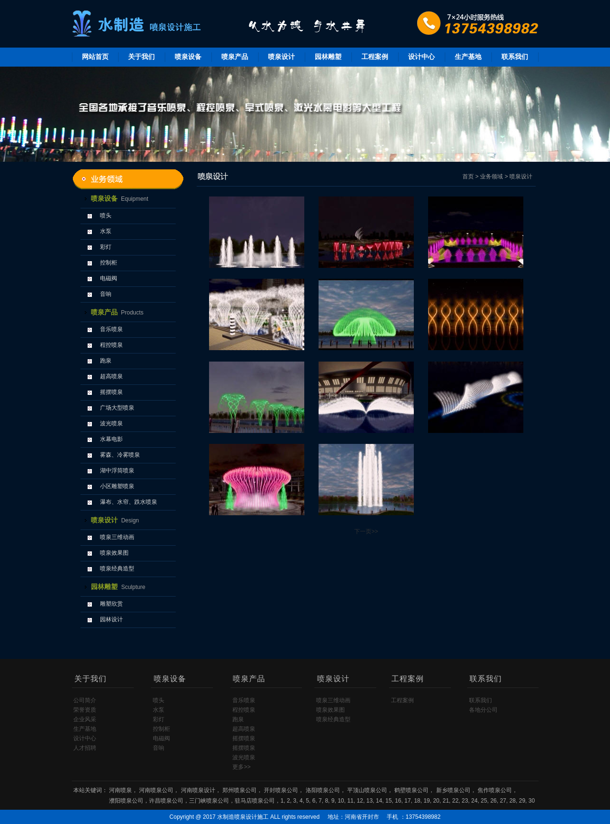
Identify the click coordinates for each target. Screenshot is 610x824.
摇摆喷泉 (111, 392)
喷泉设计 (281, 56)
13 (369, 800)
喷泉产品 (234, 56)
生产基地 (468, 56)
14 (379, 800)
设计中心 (421, 56)
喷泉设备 (188, 56)
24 (474, 800)
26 (493, 800)
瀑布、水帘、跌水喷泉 (128, 502)
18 (417, 800)
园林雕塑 (328, 56)
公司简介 (84, 700)
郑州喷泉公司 (239, 790)
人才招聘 (84, 748)
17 (407, 800)
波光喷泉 (111, 423)
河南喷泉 (120, 790)
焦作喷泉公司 (495, 790)
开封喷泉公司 (281, 790)
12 (360, 800)
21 (445, 800)
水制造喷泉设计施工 (243, 817)
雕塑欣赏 (111, 603)
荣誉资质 (84, 709)
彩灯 (105, 247)
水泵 (105, 231)
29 (522, 800)
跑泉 (105, 360)
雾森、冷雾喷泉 (120, 454)
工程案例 (374, 56)
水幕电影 (111, 439)
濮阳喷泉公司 (126, 800)
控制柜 (108, 262)
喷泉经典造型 (117, 568)
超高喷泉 (111, 376)
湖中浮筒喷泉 (117, 470)
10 (341, 800)
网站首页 (95, 56)
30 (532, 800)
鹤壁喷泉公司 (411, 790)
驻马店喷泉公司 (255, 800)
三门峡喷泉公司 (209, 800)
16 (398, 800)
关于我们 (141, 56)
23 (465, 800)
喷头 (105, 215)
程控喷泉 (111, 345)
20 (436, 800)
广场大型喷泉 (117, 407)
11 (350, 800)
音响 (105, 294)
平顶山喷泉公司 (367, 790)
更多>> (241, 767)
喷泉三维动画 (117, 537)
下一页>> (366, 531)
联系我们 (514, 56)
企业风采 (84, 719)
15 (388, 800)
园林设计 (111, 619)
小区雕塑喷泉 (117, 486)
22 (455, 800)
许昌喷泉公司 (166, 800)
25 (484, 800)
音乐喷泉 (111, 329)
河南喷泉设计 (198, 790)
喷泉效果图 (114, 552)
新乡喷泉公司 (453, 790)
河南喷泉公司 (156, 790)
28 (513, 800)
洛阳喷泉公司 (323, 790)
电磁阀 (108, 278)
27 (503, 800)
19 (426, 800)
